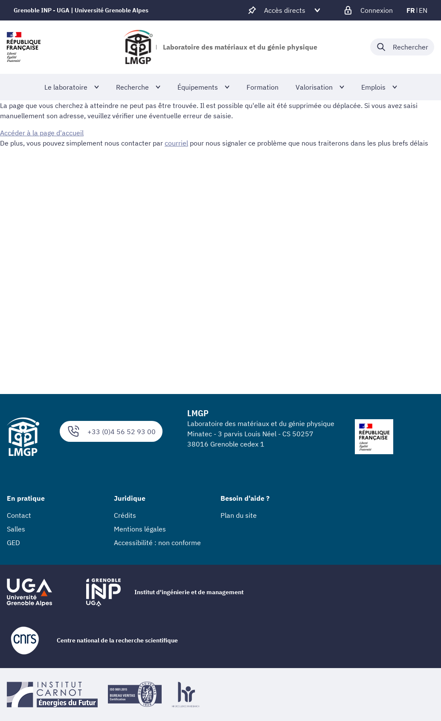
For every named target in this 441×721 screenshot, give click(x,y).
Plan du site (238, 515)
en (423, 10)
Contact (19, 515)
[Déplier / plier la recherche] (402, 46)
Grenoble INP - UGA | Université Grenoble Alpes (81, 10)
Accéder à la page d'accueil (42, 132)
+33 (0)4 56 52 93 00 (111, 431)
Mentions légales (140, 529)
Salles (16, 529)
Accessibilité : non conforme (157, 542)
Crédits (125, 515)
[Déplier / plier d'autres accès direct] (284, 10)
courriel (176, 143)
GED (13, 542)
